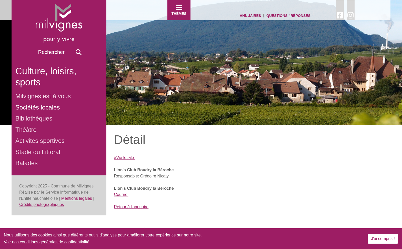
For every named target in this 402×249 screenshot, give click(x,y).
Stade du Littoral (37, 151)
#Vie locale (124, 157)
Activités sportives (40, 140)
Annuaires (250, 15)
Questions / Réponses (288, 15)
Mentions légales (76, 198)
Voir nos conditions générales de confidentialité (46, 242)
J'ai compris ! (383, 238)
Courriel (121, 194)
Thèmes (179, 10)
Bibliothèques (33, 118)
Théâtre (26, 129)
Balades (26, 163)
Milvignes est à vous (43, 96)
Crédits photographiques (41, 204)
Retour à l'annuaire (131, 207)
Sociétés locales (37, 107)
